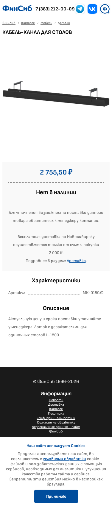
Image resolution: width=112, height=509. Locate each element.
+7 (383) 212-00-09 (53, 9)
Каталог (56, 409)
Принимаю (56, 496)
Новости (56, 400)
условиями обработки (64, 458)
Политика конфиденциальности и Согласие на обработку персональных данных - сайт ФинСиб (56, 422)
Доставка (76, 260)
